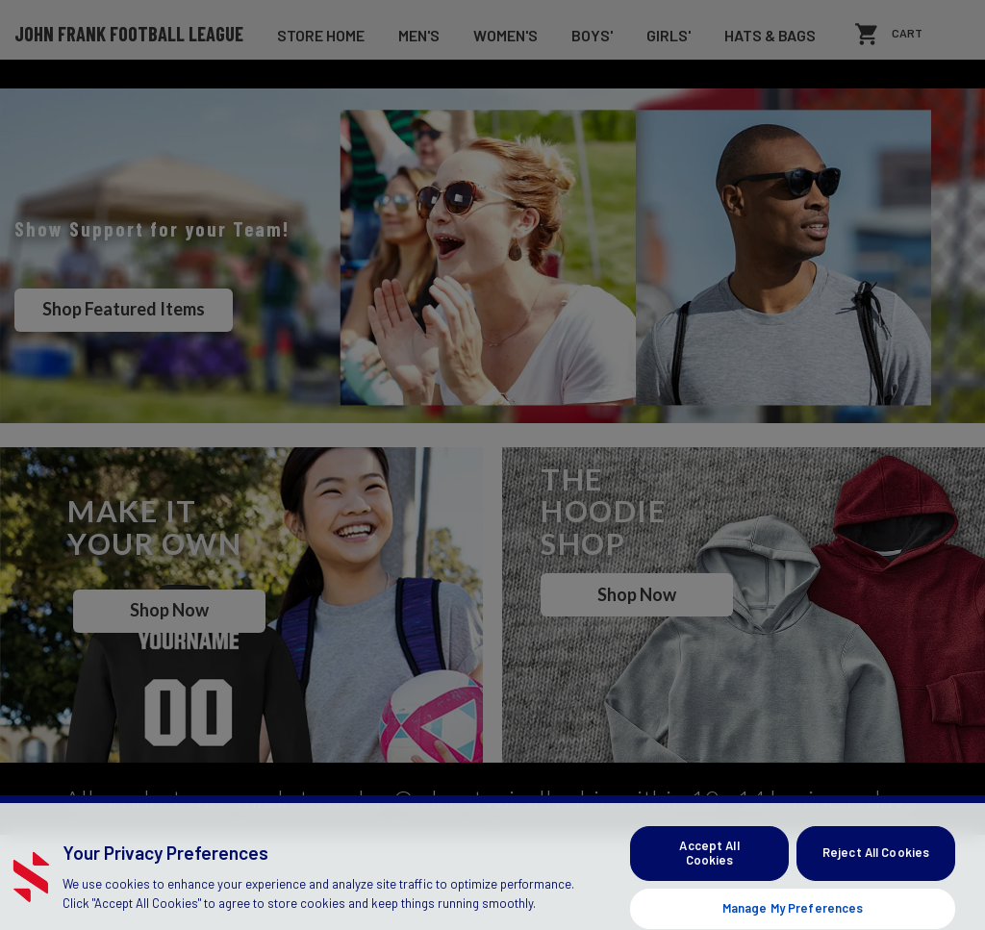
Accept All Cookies (709, 899)
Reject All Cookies (875, 899)
